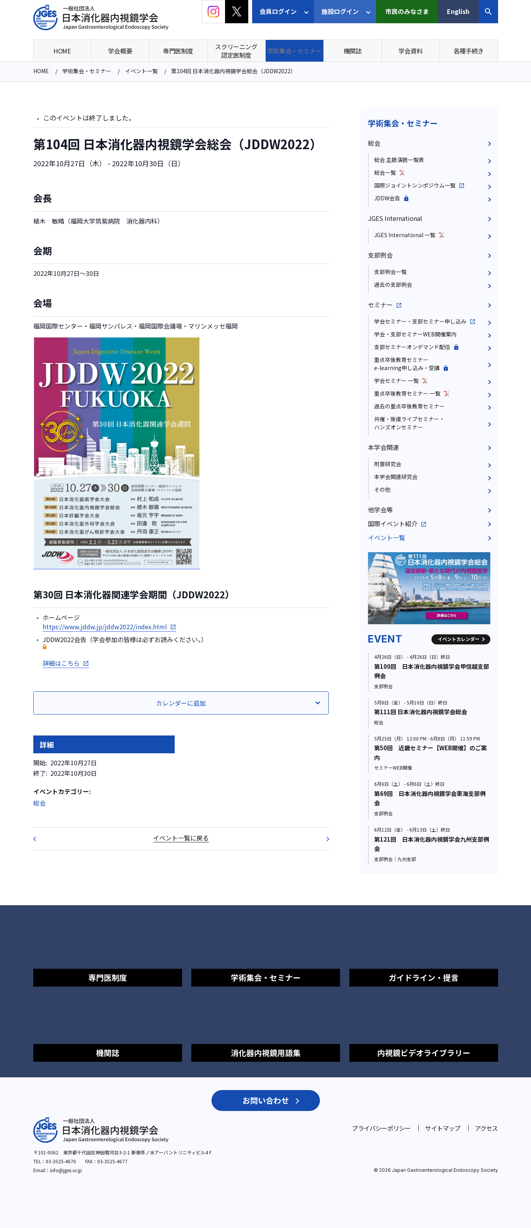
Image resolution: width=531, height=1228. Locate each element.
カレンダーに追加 (181, 703)
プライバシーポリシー (381, 1128)
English (458, 11)
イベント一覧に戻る (181, 837)
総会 (39, 803)
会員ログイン (278, 11)
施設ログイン (340, 11)
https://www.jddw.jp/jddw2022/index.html (105, 626)
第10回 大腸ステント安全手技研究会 (322, 839)
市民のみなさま (407, 11)
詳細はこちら (61, 663)
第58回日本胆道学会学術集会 (39, 839)
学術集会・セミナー (403, 123)
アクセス (486, 1128)
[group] (429, 588)
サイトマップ (442, 1128)
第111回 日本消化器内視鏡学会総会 (420, 712)
